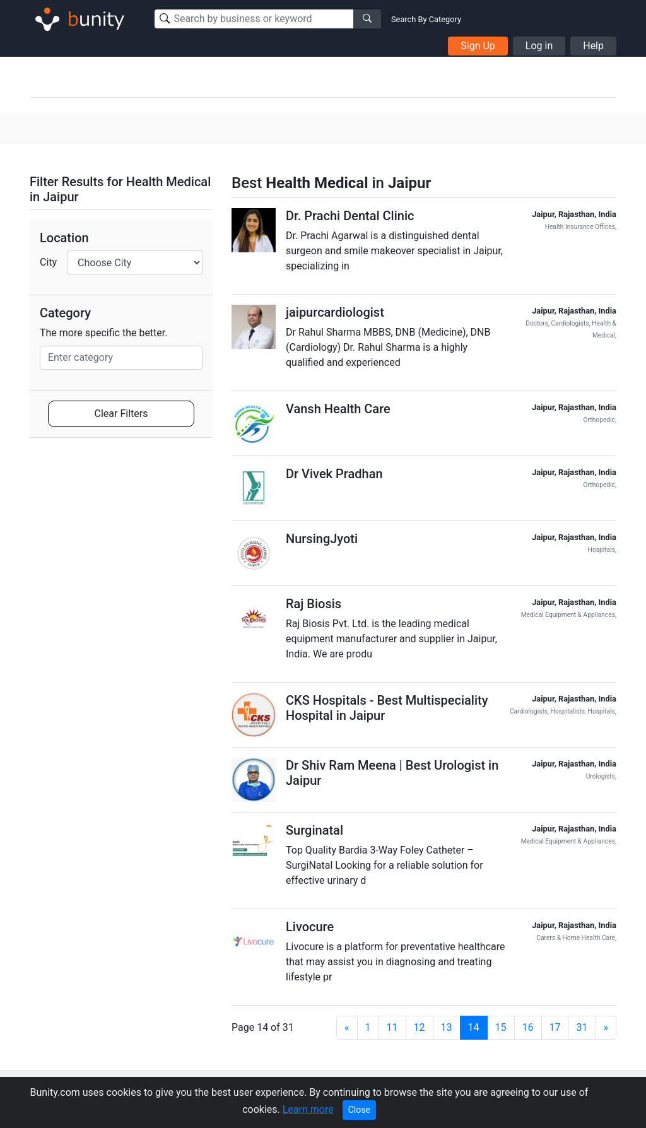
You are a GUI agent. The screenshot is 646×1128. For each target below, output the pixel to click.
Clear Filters (121, 414)
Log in (539, 46)
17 (555, 1027)
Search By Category (426, 19)
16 (528, 1027)
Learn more (308, 1109)
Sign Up (478, 46)
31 (581, 1027)
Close (359, 1110)
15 (501, 1027)
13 (446, 1027)
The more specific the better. (104, 333)
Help (593, 46)
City (48, 262)
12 (419, 1027)
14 (473, 1027)
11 (392, 1027)
